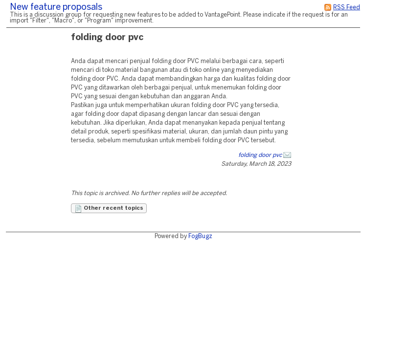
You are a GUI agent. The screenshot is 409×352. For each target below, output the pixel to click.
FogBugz (200, 236)
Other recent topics (108, 209)
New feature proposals (56, 7)
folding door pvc (260, 155)
